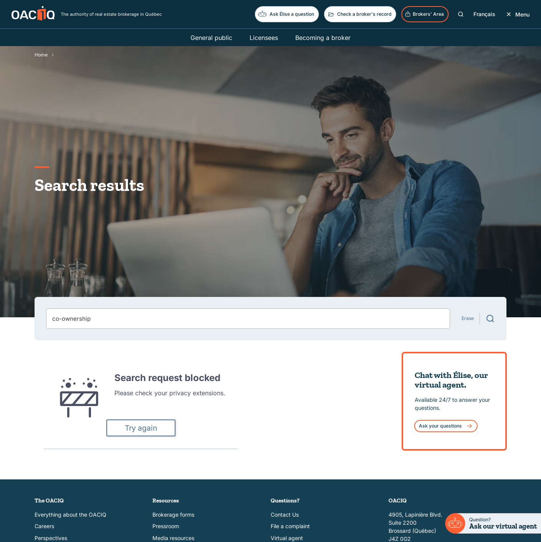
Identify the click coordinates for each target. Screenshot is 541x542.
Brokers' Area (424, 14)
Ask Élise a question (286, 13)
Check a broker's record (359, 14)
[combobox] (248, 318)
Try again (141, 428)
